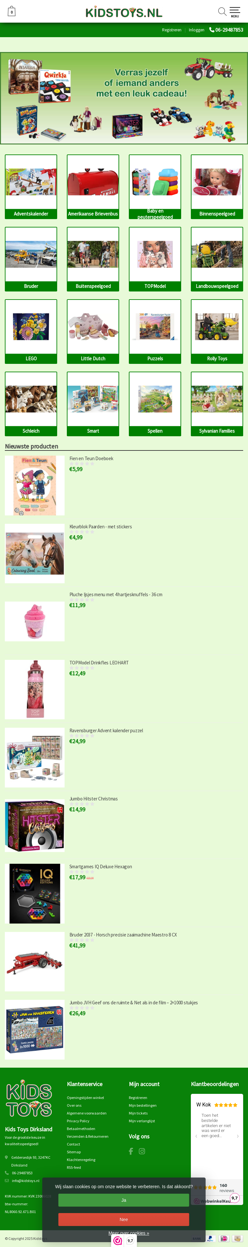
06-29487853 (229, 29)
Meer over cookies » (128, 1233)
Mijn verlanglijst (142, 1120)
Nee (123, 1219)
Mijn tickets (138, 1113)
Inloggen (196, 30)
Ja (123, 1200)
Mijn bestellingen (143, 1105)
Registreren (171, 30)
